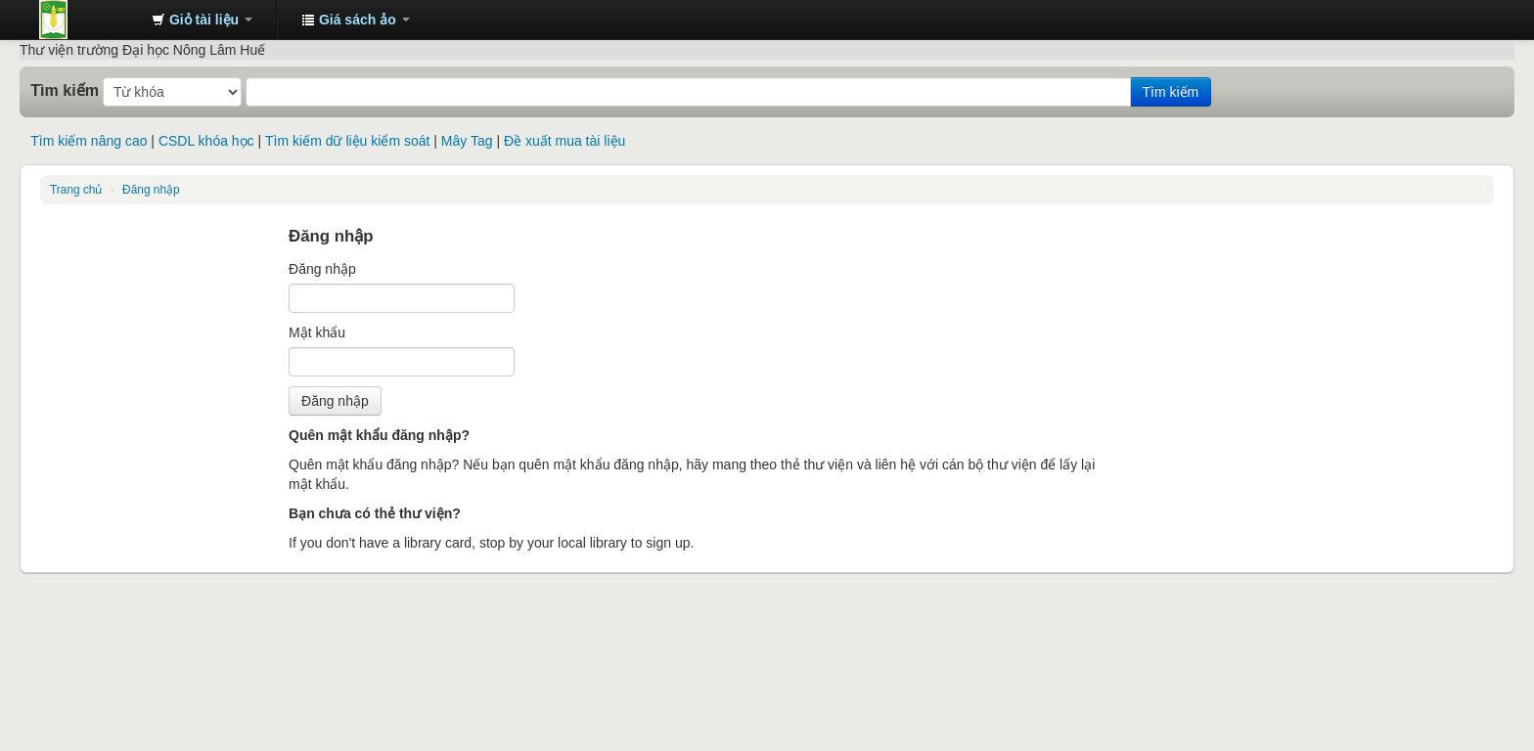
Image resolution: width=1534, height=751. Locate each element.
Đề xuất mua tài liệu (564, 141)
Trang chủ (76, 190)
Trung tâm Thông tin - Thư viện (88, 19)
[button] (202, 19)
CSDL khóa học (206, 141)
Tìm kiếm (64, 90)
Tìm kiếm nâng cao (88, 141)
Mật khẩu (317, 332)
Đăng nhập (151, 190)
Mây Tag (467, 141)
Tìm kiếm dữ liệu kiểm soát (347, 141)
